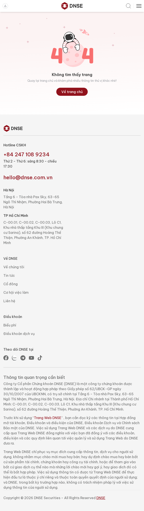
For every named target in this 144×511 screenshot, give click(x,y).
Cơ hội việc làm (16, 292)
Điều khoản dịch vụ (19, 334)
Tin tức (9, 275)
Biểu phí (9, 325)
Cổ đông (10, 284)
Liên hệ (9, 301)
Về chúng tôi (13, 267)
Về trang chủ (72, 92)
